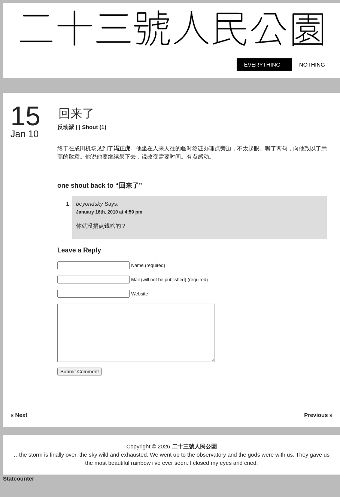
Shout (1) (94, 127)
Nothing (312, 64)
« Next (18, 426)
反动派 (65, 127)
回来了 (76, 113)
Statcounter (18, 490)
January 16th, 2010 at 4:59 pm (109, 212)
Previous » (318, 426)
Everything (262, 64)
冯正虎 (121, 148)
